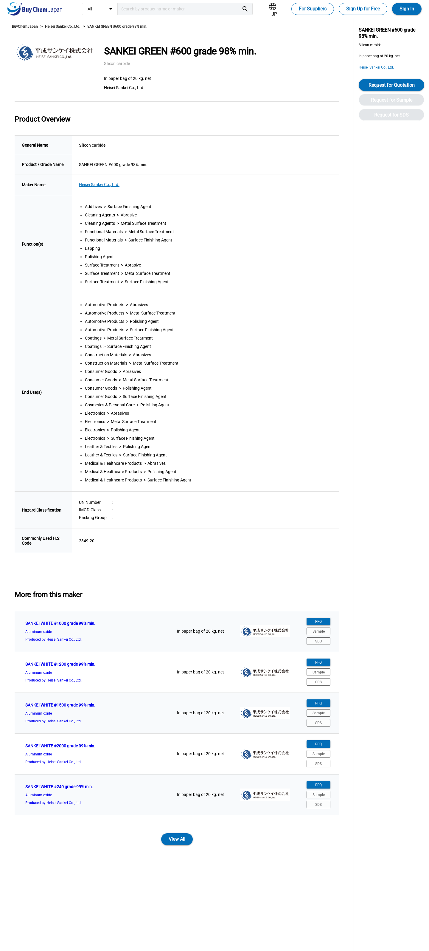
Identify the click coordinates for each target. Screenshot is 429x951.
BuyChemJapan (25, 26)
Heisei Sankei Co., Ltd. (62, 26)
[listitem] (177, 631)
